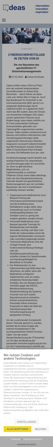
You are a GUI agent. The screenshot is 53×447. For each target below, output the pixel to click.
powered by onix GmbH (26, 444)
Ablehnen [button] (40, 429)
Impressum (16, 439)
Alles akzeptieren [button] (17, 429)
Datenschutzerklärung (32, 439)
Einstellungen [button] (26, 422)
